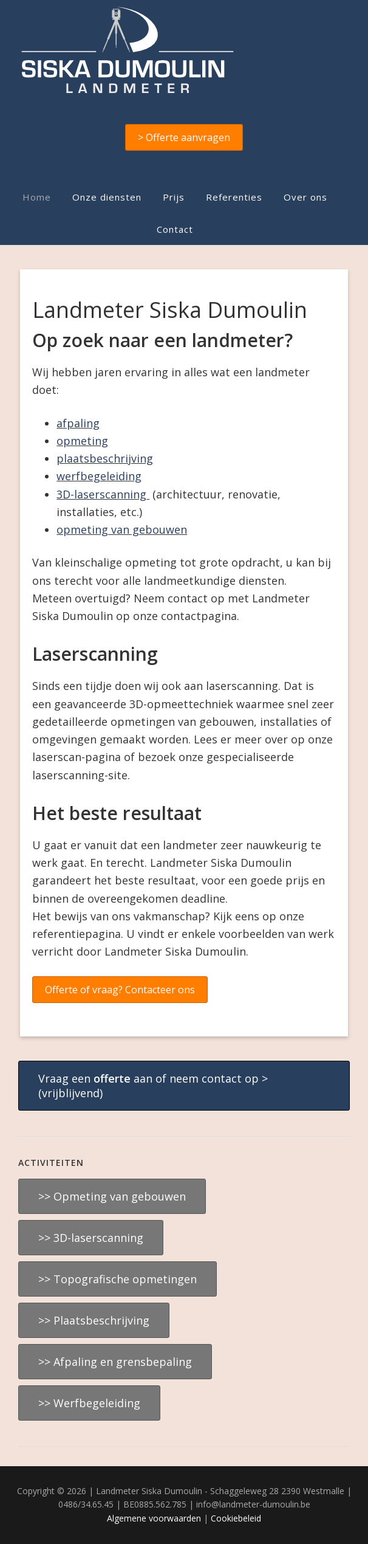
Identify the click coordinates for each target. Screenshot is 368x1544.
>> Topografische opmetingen (117, 1279)
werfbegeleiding (98, 476)
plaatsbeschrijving (104, 458)
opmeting (82, 440)
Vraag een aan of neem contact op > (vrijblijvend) (153, 1085)
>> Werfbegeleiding (89, 1403)
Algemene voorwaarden (154, 1518)
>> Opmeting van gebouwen (112, 1196)
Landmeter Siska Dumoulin (183, 50)
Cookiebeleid (236, 1518)
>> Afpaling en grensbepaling (115, 1361)
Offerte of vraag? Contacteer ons (120, 989)
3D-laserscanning (101, 494)
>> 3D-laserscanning (90, 1237)
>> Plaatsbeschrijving (93, 1320)
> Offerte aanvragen (184, 137)
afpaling (78, 423)
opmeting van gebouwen (121, 529)
